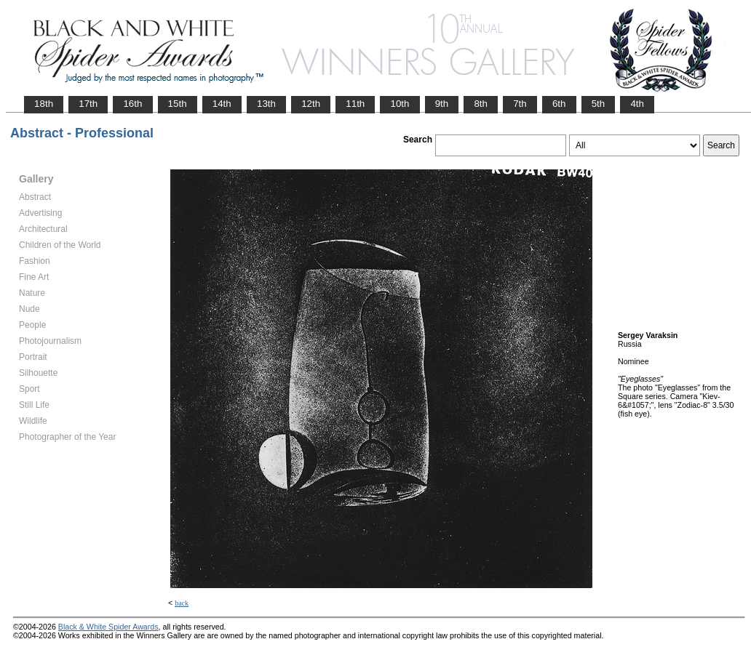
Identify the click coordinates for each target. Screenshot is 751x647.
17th (88, 103)
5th (598, 103)
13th (266, 103)
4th (637, 103)
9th (442, 103)
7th (520, 103)
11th (355, 103)
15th (177, 103)
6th (559, 103)
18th (43, 103)
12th (310, 103)
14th (221, 103)
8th (481, 103)
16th (132, 103)
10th (399, 103)
